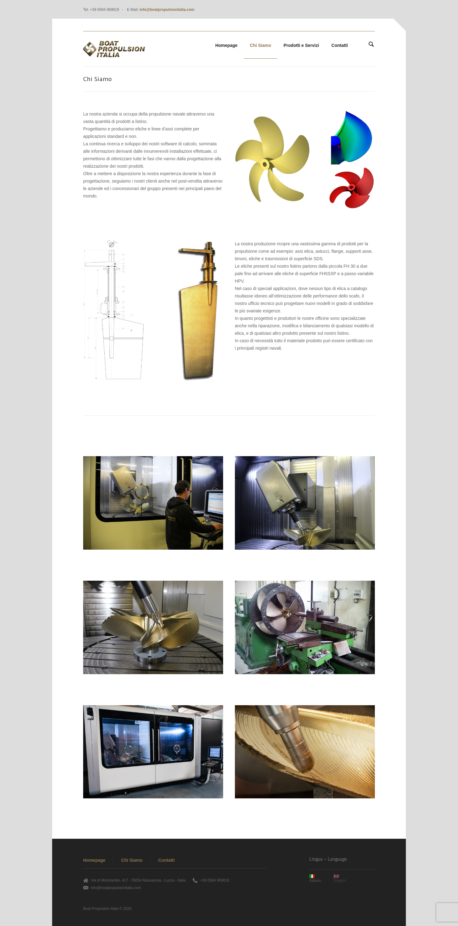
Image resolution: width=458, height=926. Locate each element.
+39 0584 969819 (214, 880)
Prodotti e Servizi (301, 45)
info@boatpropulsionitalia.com (167, 9)
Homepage (226, 45)
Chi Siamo (260, 45)
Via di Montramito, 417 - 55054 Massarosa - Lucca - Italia (138, 880)
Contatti (339, 45)
